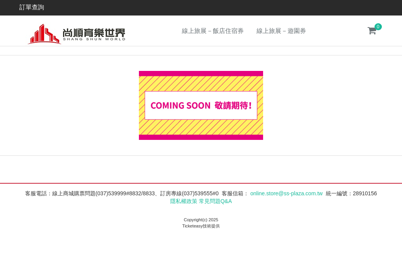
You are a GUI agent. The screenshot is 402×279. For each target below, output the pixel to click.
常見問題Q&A (215, 201)
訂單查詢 (31, 7)
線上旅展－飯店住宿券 (213, 31)
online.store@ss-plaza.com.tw (286, 193)
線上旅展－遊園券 (281, 31)
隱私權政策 (183, 201)
